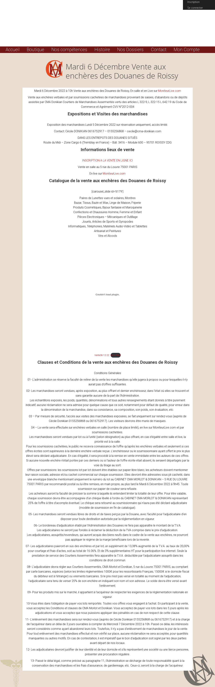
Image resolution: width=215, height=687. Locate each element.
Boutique (35, 50)
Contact (158, 50)
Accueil (13, 50)
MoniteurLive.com (169, 91)
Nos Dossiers (130, 50)
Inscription (193, 2)
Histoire (102, 50)
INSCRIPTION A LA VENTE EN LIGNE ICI (107, 160)
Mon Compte (187, 50)
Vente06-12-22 (101, 355)
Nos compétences (69, 50)
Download (116, 355)
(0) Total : (199, 16)
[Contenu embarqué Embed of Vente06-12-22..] (107, 294)
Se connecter (195, 7)
